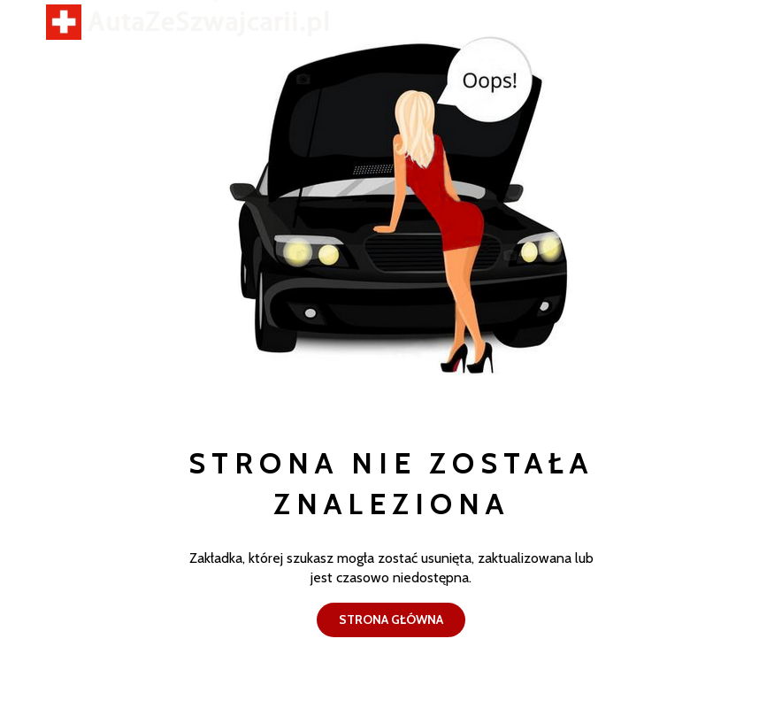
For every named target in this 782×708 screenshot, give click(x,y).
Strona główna (391, 619)
